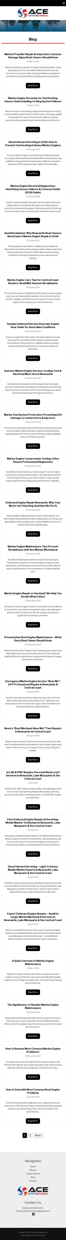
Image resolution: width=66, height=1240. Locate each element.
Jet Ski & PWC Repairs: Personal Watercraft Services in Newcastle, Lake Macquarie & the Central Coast (33, 775)
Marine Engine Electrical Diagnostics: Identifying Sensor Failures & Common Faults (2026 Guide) (33, 189)
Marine (33, 1170)
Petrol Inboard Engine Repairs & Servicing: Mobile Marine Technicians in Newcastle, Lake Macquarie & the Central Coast (33, 822)
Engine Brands (33, 1174)
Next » (38, 1135)
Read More (33, 85)
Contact (33, 1181)
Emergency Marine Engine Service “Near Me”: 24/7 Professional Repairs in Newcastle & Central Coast (33, 684)
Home (33, 1166)
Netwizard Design (38, 1235)
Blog (33, 1177)
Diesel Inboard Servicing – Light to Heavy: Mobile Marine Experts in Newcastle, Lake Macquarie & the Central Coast (33, 870)
